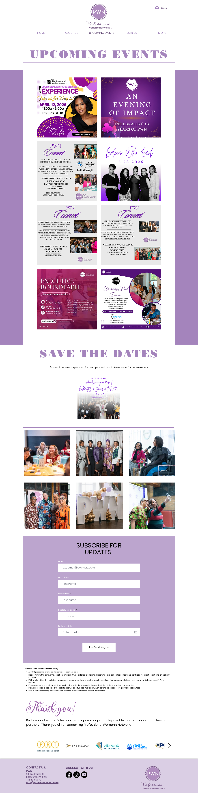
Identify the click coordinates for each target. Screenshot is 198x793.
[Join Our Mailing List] (99, 647)
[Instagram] (76, 774)
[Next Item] (169, 746)
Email (61, 561)
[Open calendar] (135, 632)
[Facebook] (69, 774)
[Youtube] (84, 774)
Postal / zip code (66, 610)
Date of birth (65, 626)
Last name (63, 594)
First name (63, 578)
